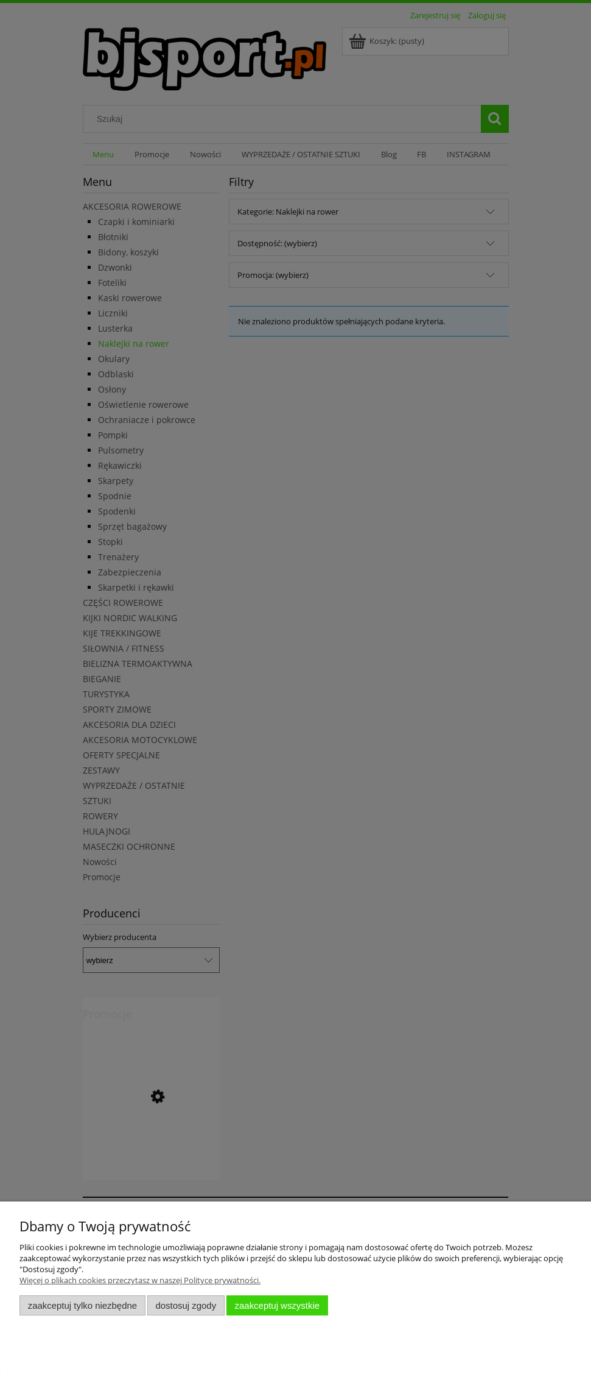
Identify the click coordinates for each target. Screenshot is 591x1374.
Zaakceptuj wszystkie (277, 1305)
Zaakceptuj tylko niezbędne (82, 1305)
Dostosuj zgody (185, 1305)
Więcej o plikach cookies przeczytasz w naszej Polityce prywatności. (140, 1280)
